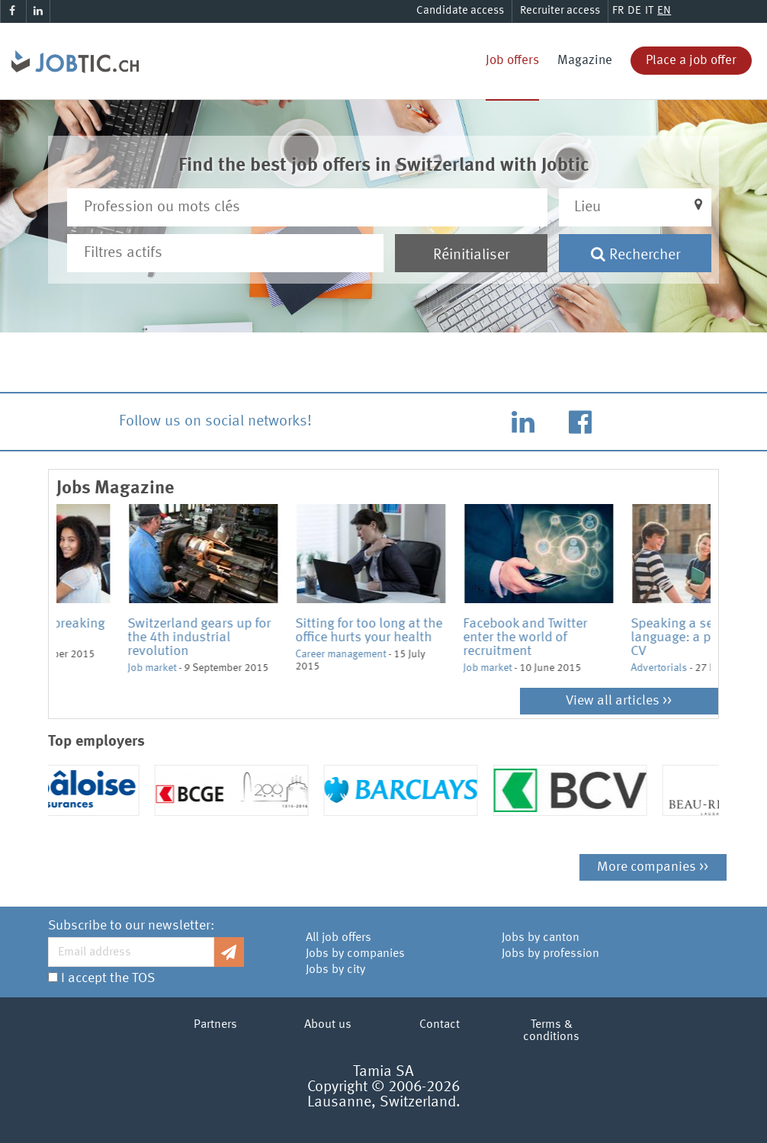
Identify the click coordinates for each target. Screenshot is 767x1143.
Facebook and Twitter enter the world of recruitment (622, 637)
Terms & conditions (551, 1031)
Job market (80, 654)
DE (634, 11)
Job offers (512, 60)
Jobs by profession (550, 954)
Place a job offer (691, 60)
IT (649, 11)
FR (618, 11)
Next (722, 596)
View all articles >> (619, 701)
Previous (45, 596)
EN (664, 11)
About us (327, 1025)
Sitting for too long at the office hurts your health (465, 630)
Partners (215, 1025)
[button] (635, 207)
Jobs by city (335, 970)
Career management (437, 654)
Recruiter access (560, 11)
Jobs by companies (355, 954)
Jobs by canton (540, 938)
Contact (439, 1025)
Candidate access (460, 11)
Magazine (584, 60)
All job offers (338, 938)
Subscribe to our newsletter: (131, 926)
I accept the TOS (108, 978)
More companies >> (652, 867)
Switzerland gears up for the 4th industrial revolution (295, 637)
